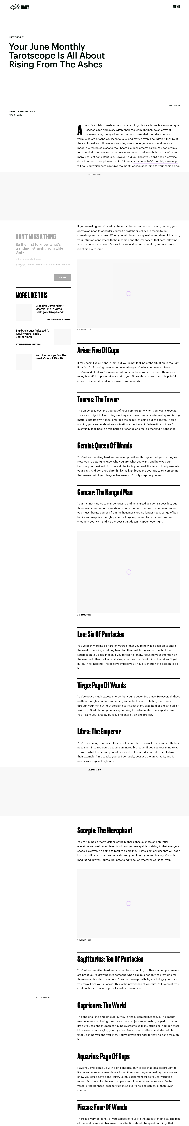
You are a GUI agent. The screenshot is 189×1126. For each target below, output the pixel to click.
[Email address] (43, 262)
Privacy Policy (21, 268)
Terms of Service (61, 266)
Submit (62, 279)
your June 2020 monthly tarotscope (155, 161)
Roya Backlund (23, 111)
